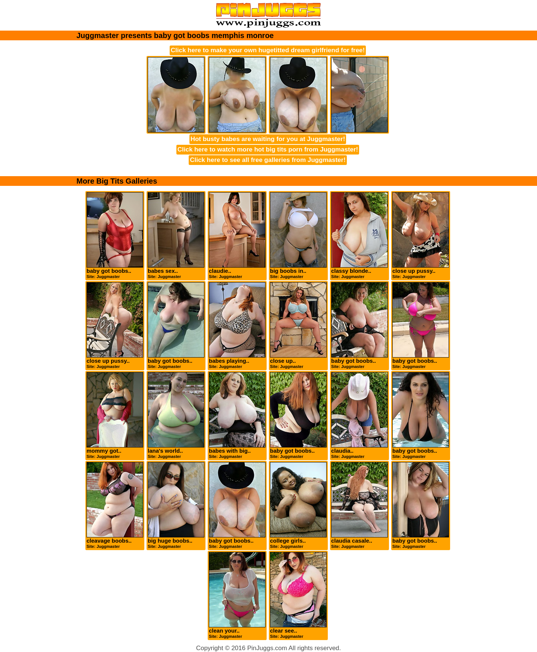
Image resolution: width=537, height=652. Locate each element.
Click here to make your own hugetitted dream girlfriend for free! (268, 50)
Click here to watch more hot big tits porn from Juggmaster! (268, 149)
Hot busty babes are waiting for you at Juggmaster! (268, 139)
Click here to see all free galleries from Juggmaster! (268, 159)
